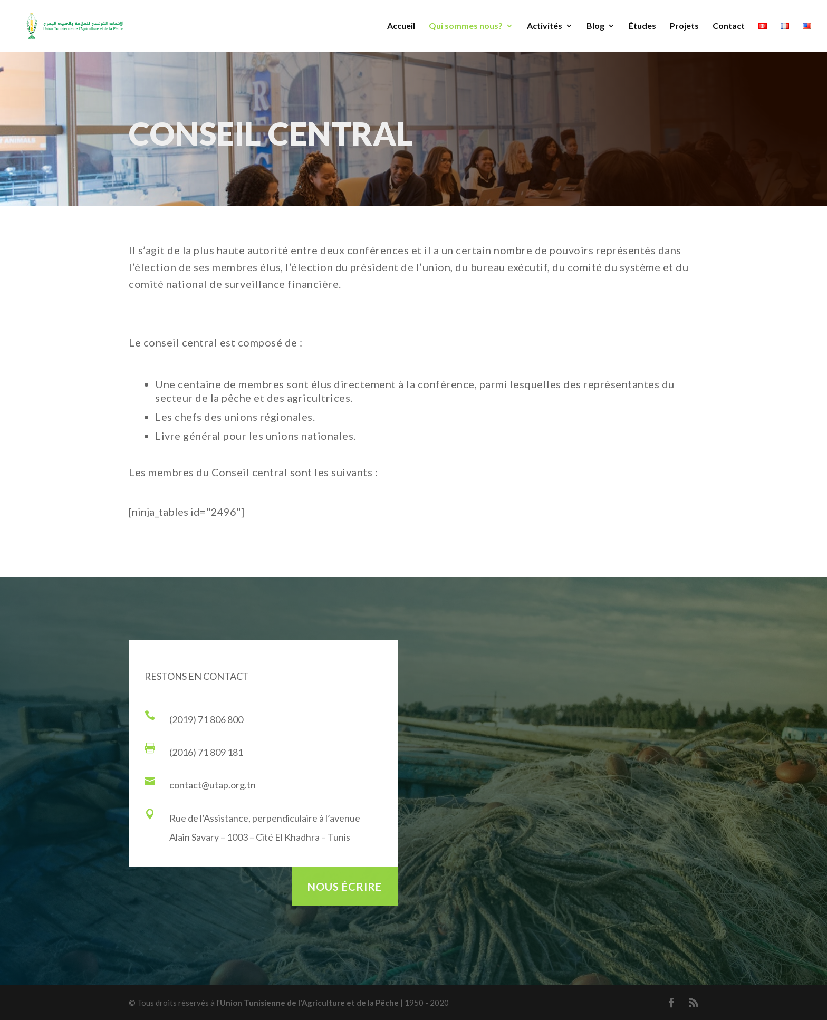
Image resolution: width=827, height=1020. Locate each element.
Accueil (401, 26)
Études (642, 26)
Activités (544, 26)
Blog (595, 26)
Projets (684, 26)
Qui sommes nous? (466, 26)
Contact (729, 26)
